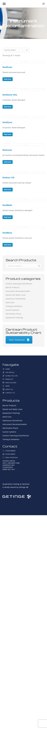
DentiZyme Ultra (10, 95)
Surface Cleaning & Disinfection (19, 283)
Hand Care (10, 302)
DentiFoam (7, 67)
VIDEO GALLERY (10, 383)
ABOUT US (9, 389)
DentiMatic (7, 205)
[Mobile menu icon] (4, 3)
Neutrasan (7, 150)
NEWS (7, 386)
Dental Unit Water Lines (16, 295)
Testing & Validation (14, 306)
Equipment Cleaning (14, 317)
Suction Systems (12, 310)
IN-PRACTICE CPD (11, 376)
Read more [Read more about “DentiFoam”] (7, 79)
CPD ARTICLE (10, 372)
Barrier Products (12, 287)
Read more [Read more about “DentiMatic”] (7, 217)
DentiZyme (7, 122)
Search (38, 265)
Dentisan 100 (8, 177)
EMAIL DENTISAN (11, 457)
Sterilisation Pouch (13, 314)
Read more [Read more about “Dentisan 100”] (7, 189)
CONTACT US (10, 393)
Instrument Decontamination (18, 291)
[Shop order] (16, 50)
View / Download (19, 339)
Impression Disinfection (16, 298)
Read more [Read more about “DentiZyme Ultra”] (7, 107)
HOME (7, 369)
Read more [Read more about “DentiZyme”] (7, 134)
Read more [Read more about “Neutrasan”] (7, 162)
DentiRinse (7, 233)
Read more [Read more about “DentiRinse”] (7, 245)
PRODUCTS (9, 379)
